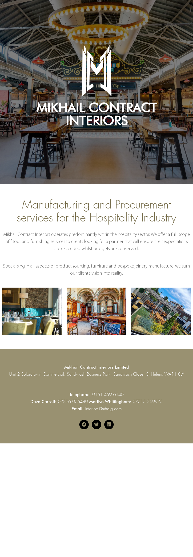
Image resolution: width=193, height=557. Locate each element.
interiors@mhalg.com (103, 408)
